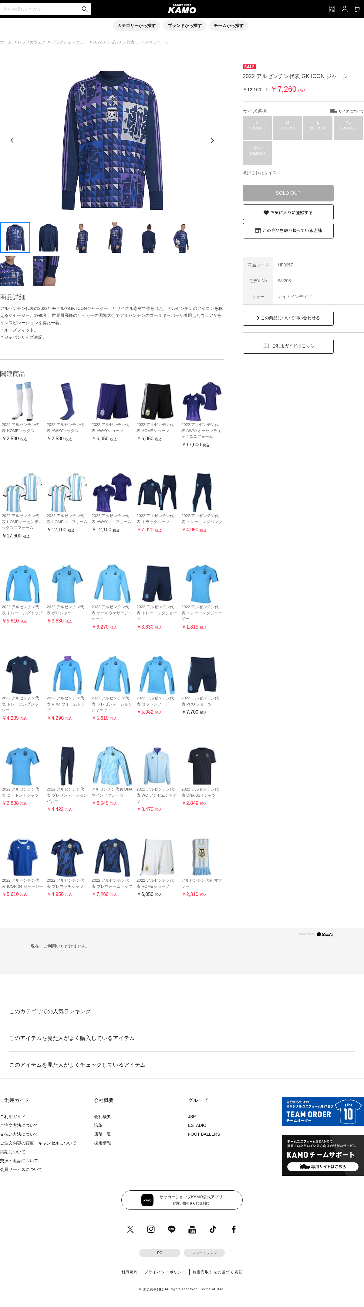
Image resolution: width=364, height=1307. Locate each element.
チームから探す (229, 25)
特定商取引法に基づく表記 (218, 1272)
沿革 (98, 1125)
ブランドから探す (185, 25)
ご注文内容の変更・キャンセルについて (38, 1143)
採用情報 (102, 1143)
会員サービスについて (21, 1169)
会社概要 (102, 1116)
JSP (192, 1116)
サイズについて (351, 111)
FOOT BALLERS (204, 1134)
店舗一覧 (102, 1134)
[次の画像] (212, 140)
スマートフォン (204, 1253)
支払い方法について (19, 1134)
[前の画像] (12, 140)
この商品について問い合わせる (290, 317)
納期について (12, 1151)
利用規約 (129, 1272)
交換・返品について (19, 1160)
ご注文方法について (19, 1125)
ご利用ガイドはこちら (293, 345)
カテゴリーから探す (136, 25)
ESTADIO (197, 1125)
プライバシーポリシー (165, 1272)
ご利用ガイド (12, 1116)
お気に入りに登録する (291, 212)
